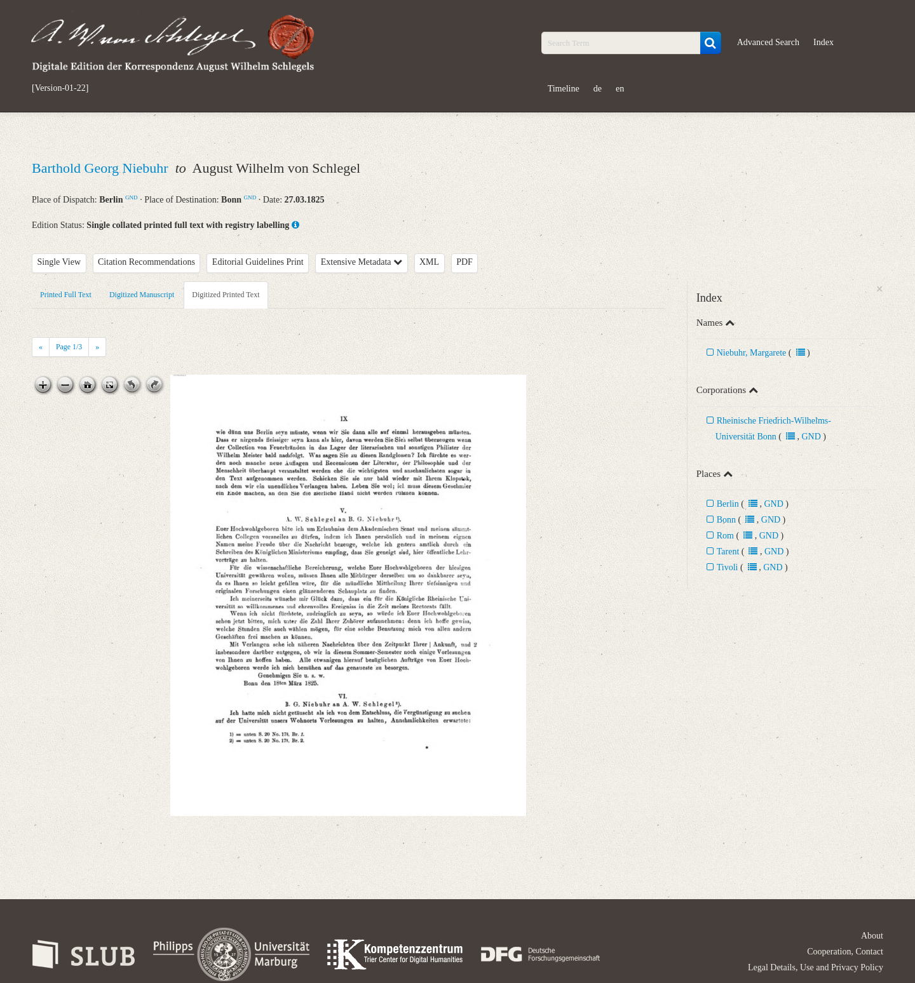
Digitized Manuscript (141, 294)
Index (823, 42)
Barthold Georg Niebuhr (102, 168)
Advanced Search (768, 42)
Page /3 (69, 346)
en (620, 88)
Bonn (726, 520)
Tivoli (727, 567)
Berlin (728, 504)
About (872, 935)
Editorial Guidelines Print (258, 262)
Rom (725, 535)
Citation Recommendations (146, 262)
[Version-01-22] (60, 88)
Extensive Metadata (361, 262)
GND (131, 197)
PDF (464, 262)
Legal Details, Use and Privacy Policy (815, 967)
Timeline (564, 88)
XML (429, 262)
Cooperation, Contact (845, 951)
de (597, 88)
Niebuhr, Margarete (752, 353)
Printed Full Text (66, 294)
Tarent (728, 551)
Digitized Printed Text (225, 294)
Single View (59, 262)
